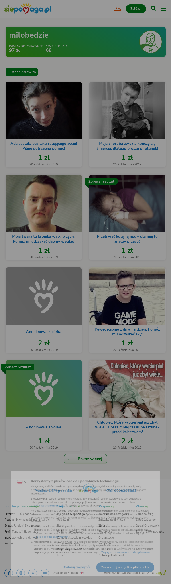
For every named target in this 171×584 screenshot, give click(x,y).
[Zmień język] (12, 476)
